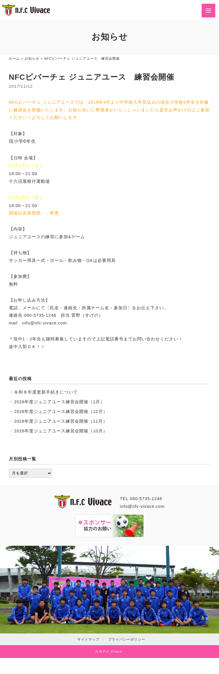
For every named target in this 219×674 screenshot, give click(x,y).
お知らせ (32, 59)
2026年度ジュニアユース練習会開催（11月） (60, 421)
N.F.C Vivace (111, 651)
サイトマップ (88, 639)
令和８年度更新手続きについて (46, 392)
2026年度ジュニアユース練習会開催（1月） (59, 402)
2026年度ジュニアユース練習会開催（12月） (60, 411)
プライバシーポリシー (126, 639)
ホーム (14, 59)
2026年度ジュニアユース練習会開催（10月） (60, 431)
